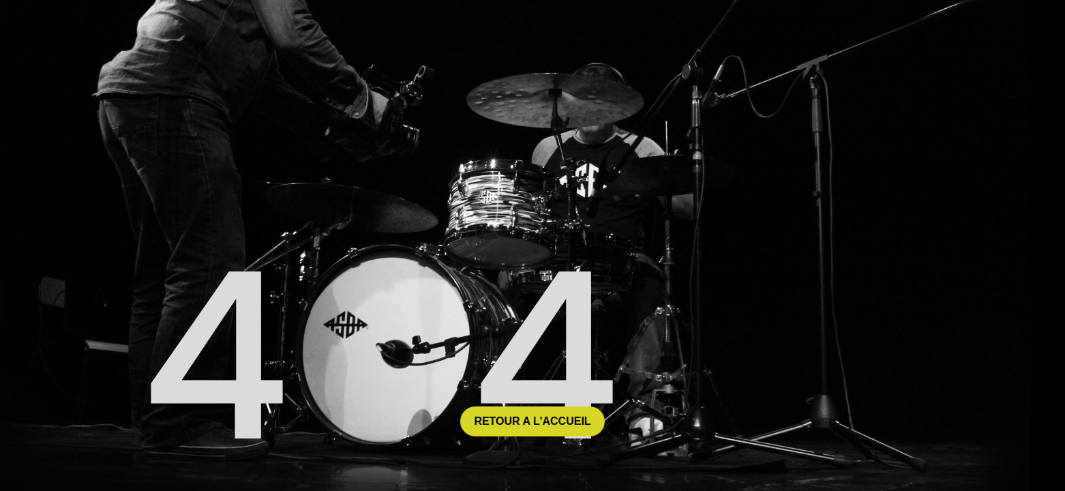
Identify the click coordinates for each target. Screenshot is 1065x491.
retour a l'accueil (532, 421)
